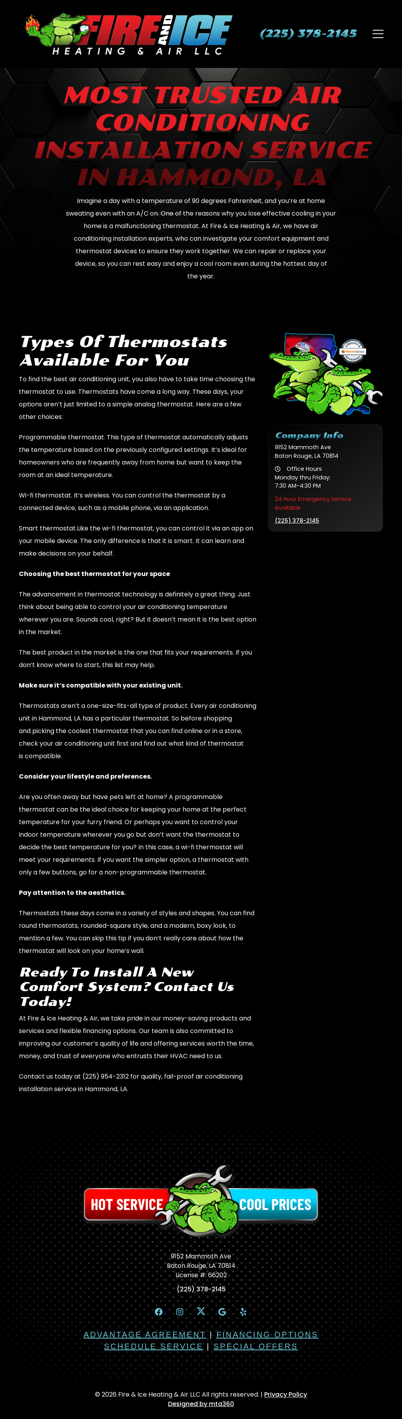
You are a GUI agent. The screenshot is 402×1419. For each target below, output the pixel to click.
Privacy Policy (285, 1395)
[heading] (306, 33)
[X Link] (201, 1311)
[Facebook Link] (156, 1312)
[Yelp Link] (245, 1312)
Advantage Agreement (145, 1335)
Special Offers (256, 1347)
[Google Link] (223, 1312)
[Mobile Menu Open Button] (377, 33)
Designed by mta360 (201, 1404)
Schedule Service (153, 1347)
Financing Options (267, 1335)
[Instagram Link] (178, 1312)
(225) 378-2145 (297, 521)
